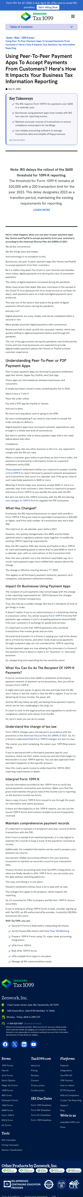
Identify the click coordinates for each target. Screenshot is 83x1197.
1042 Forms (7, 1112)
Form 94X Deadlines (41, 1117)
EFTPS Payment (67, 1097)
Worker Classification (12, 1157)
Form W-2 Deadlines (41, 1122)
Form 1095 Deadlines (41, 1127)
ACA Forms (7, 1082)
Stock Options (8, 1087)
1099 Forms (7, 1072)
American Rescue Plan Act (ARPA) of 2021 (45, 742)
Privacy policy (38, 1092)
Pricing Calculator (10, 1152)
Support (64, 1112)
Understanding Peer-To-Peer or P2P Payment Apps (36, 32)
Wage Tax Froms (10, 1092)
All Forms (6, 1132)
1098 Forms (7, 1097)
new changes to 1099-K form (21, 507)
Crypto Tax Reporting (70, 1107)
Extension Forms (10, 1107)
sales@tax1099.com (70, 1129)
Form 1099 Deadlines (41, 1112)
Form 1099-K (56, 622)
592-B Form (7, 1127)
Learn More (41, 217)
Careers (35, 1087)
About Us (35, 1072)
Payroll (5, 1077)
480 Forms (7, 1102)
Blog (62, 1117)
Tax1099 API (66, 1082)
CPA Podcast (66, 1087)
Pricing (34, 1077)
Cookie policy (38, 1097)
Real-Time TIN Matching (56, 938)
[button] (71, 27)
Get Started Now (17, 147)
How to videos (67, 1092)
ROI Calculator (9, 1147)
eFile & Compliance (69, 1102)
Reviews (35, 1082)
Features (64, 1072)
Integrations (66, 1077)
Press (62, 1134)
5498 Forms (7, 1117)
